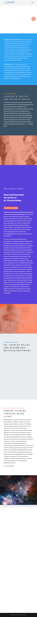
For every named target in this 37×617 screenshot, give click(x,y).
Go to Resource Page (11, 208)
